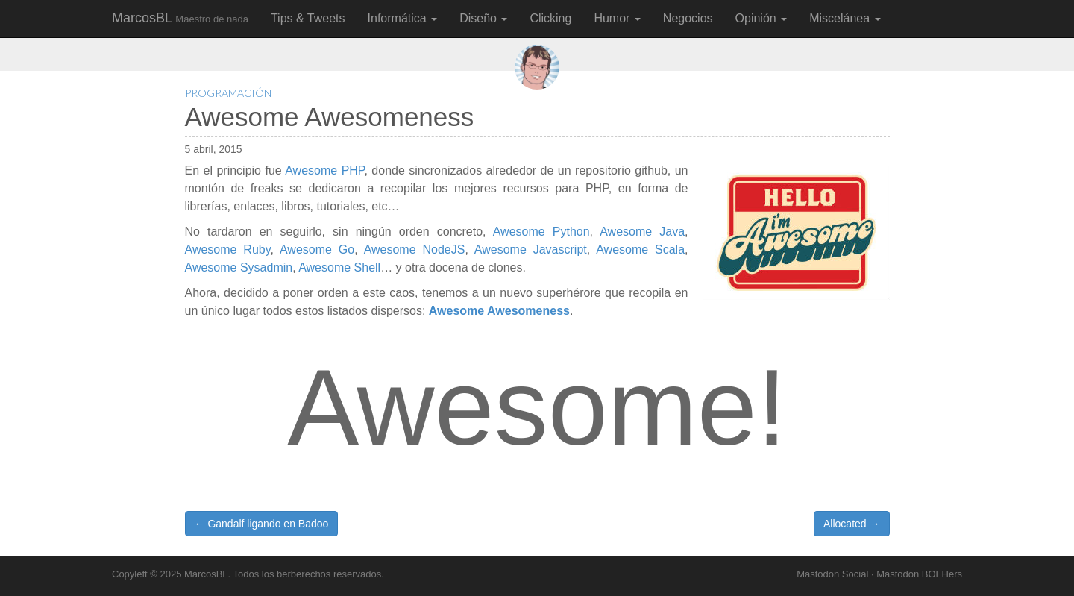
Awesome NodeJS (414, 249)
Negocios (688, 18)
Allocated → (851, 524)
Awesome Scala (640, 249)
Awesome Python (541, 231)
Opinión (761, 18)
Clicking (550, 18)
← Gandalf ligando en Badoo (262, 524)
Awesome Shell (339, 267)
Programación (228, 93)
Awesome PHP (324, 170)
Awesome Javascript (530, 249)
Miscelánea (844, 18)
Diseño (483, 18)
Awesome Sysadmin (239, 267)
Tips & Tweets (308, 18)
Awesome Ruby (228, 249)
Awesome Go (317, 249)
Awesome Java (642, 231)
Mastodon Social (832, 574)
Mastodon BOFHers (919, 574)
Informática (403, 18)
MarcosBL (180, 17)
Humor (617, 18)
